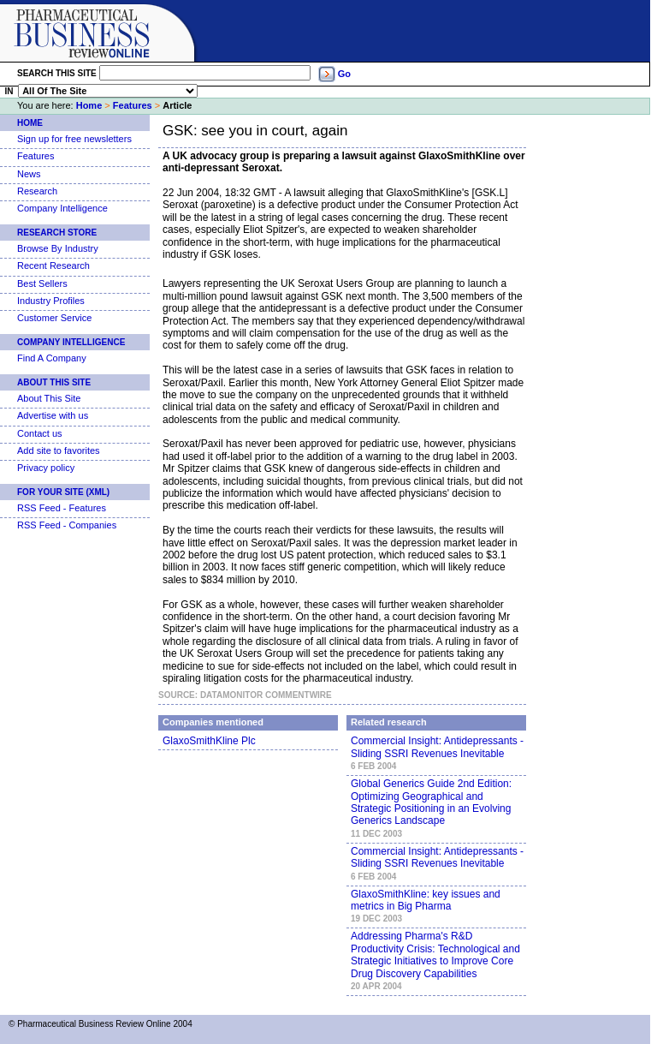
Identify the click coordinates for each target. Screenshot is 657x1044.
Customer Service (54, 318)
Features (132, 105)
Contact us (39, 433)
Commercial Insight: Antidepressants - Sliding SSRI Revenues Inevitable (437, 747)
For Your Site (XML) (63, 492)
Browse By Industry (57, 248)
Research (37, 191)
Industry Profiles (51, 300)
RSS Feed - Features (61, 508)
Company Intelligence (62, 208)
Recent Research (53, 265)
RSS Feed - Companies (66, 525)
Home (89, 105)
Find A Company (51, 358)
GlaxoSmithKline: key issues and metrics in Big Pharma (425, 900)
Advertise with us (52, 415)
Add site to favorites (58, 450)
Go (344, 74)
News (29, 174)
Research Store (57, 232)
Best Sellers (42, 283)
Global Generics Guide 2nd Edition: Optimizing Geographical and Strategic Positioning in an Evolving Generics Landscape (431, 802)
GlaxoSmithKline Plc (209, 741)
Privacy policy (45, 467)
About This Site (54, 382)
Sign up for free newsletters (74, 139)
